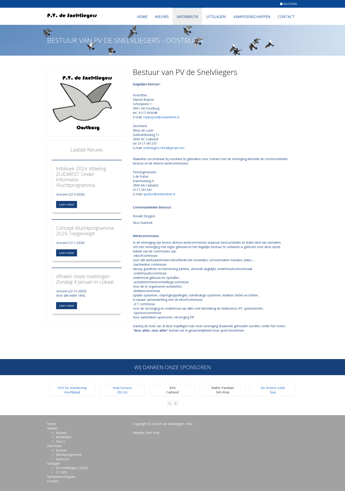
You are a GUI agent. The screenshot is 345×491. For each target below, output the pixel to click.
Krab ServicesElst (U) (122, 390)
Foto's (60, 441)
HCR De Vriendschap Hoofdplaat (72, 390)
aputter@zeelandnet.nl (159, 194)
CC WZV (61, 472)
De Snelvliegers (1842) (72, 468)
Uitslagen (216, 16)
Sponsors (62, 459)
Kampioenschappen (252, 16)
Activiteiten (64, 437)
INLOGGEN (288, 4)
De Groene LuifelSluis (273, 390)
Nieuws (162, 16)
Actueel (61, 433)
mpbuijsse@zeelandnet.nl (161, 117)
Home (142, 16)
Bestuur (61, 450)
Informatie (187, 16)
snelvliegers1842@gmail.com (163, 148)
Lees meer (66, 204)
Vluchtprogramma (68, 455)
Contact (286, 16)
